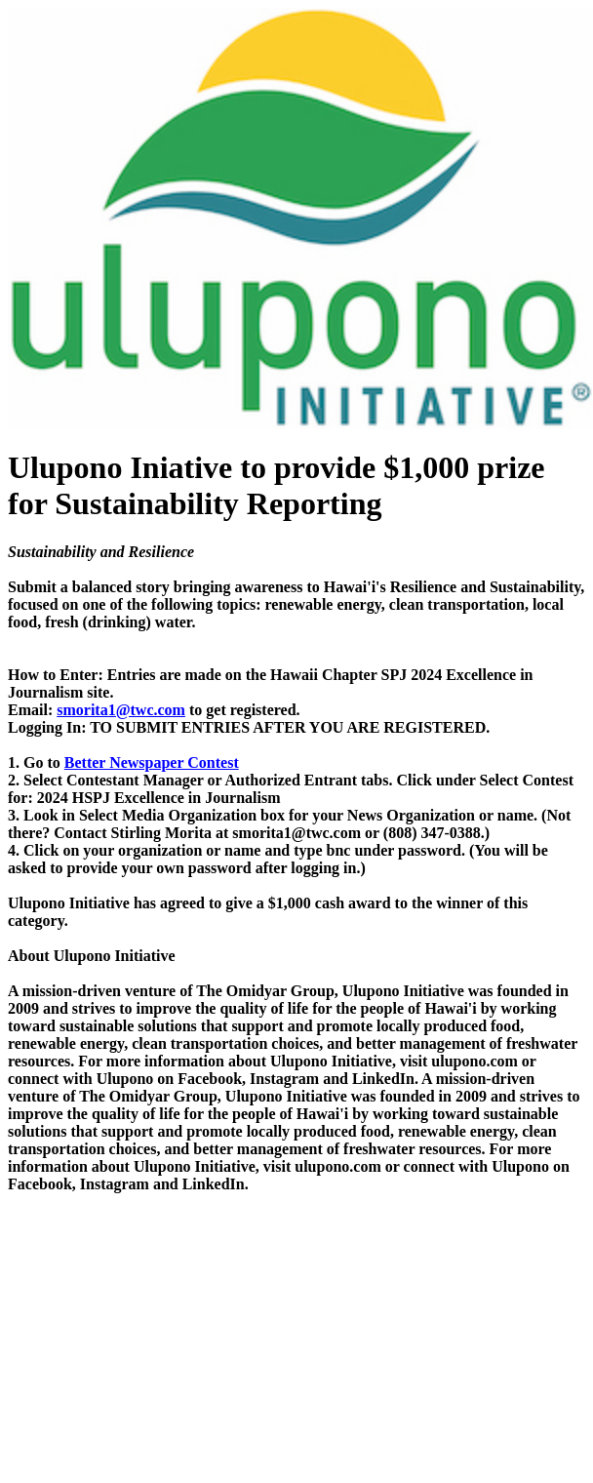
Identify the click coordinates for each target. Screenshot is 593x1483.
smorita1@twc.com (121, 709)
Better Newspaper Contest (151, 762)
